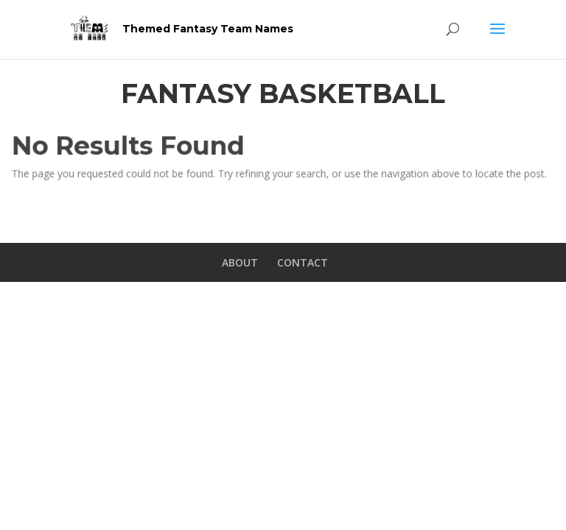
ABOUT (240, 262)
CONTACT (302, 262)
